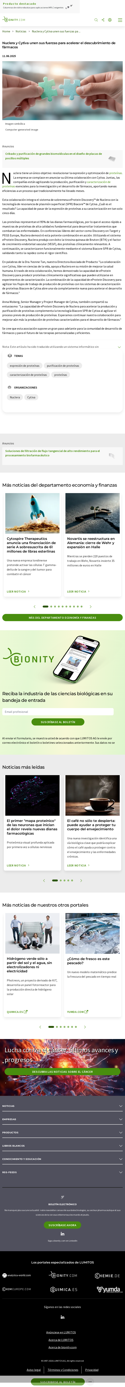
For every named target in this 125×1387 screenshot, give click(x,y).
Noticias (8, 1106)
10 (82, 606)
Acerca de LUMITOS (61, 1340)
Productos (10, 1132)
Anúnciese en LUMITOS (61, 1332)
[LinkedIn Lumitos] (62, 1317)
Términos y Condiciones (63, 1370)
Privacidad (91, 1370)
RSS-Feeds (9, 1172)
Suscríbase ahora (62, 1225)
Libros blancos (13, 1145)
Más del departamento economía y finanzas (62, 617)
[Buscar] (96, 20)
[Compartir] (103, 20)
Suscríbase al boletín (58, 722)
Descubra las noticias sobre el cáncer (62, 1071)
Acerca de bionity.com (63, 1347)
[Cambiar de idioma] (109, 20)
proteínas (115, 173)
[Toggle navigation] (120, 20)
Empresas (9, 1119)
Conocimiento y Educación (21, 1159)
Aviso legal (34, 1370)
